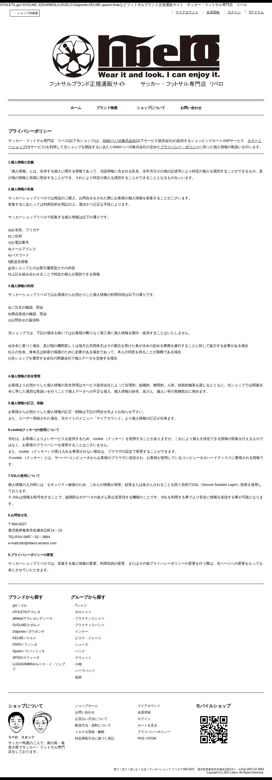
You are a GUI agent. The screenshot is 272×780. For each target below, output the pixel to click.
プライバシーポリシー (154, 732)
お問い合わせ (191, 108)
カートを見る (147, 725)
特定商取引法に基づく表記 (94, 738)
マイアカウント (186, 12)
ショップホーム (86, 706)
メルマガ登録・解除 (89, 732)
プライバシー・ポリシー (179, 147)
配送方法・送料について (93, 725)
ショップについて (151, 108)
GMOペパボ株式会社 (119, 141)
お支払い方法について (91, 719)
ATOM (151, 738)
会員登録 (213, 12)
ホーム (75, 108)
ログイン (234, 12)
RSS (141, 738)
